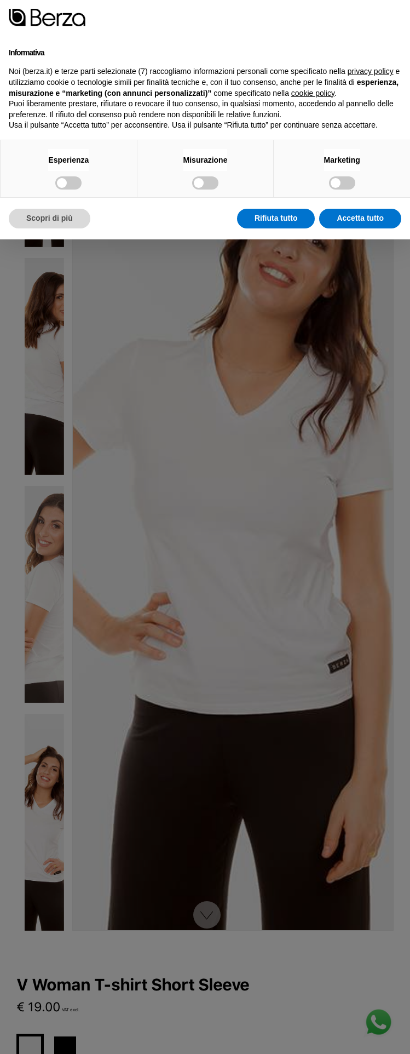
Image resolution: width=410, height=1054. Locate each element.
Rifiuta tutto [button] (276, 218)
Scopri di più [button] (49, 218)
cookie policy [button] (312, 93)
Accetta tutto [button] (360, 218)
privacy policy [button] (371, 71)
